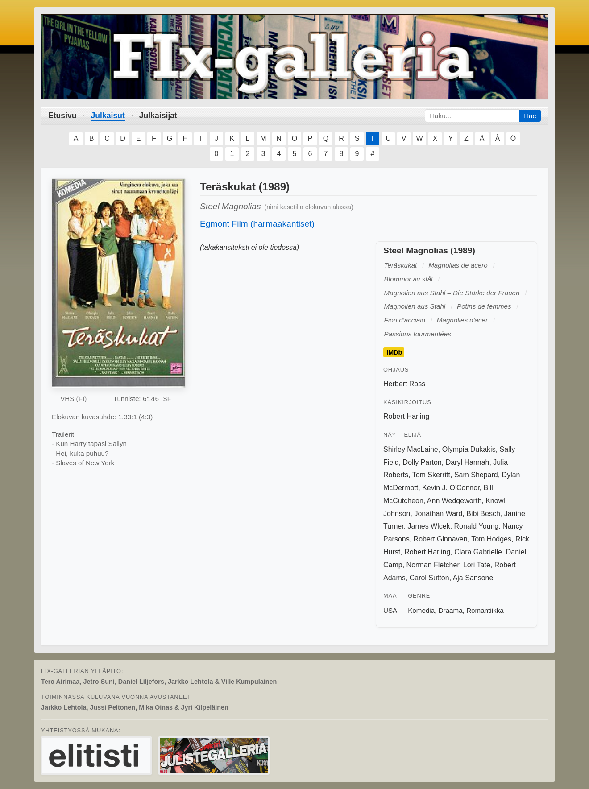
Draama (451, 610)
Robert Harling (406, 416)
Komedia (421, 610)
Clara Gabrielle (478, 552)
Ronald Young (476, 526)
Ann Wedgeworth (454, 500)
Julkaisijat (158, 115)
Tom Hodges (491, 539)
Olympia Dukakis (469, 449)
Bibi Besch (483, 513)
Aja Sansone (473, 578)
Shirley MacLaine (410, 449)
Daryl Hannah (467, 462)
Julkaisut (108, 115)
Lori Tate (476, 565)
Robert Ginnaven (441, 539)
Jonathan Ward (438, 513)
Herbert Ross (404, 384)
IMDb (394, 352)
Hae (530, 116)
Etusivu (62, 115)
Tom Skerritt (431, 475)
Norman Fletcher (432, 565)
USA (390, 610)
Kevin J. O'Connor (450, 488)
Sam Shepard (476, 475)
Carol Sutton (429, 578)
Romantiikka (485, 610)
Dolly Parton (422, 462)
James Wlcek (429, 526)
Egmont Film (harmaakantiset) (257, 223)
